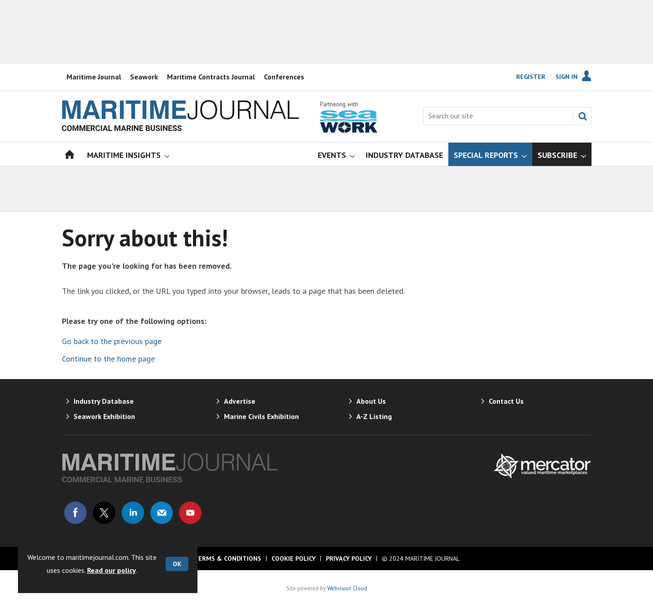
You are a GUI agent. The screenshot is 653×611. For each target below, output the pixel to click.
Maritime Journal (93, 76)
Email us (161, 512)
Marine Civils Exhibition (261, 416)
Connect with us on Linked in (133, 512)
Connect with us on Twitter (104, 512)
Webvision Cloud (347, 588)
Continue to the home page (108, 359)
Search (582, 116)
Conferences (284, 76)
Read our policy (111, 570)
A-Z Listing (374, 416)
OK (177, 564)
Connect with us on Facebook (75, 512)
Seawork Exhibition (104, 416)
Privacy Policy (349, 558)
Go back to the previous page (112, 341)
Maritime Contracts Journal (211, 76)
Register (530, 76)
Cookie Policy (294, 558)
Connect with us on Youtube (190, 512)
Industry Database (104, 401)
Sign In (567, 76)
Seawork (144, 76)
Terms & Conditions (227, 558)
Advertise (239, 401)
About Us (371, 401)
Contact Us (506, 401)
